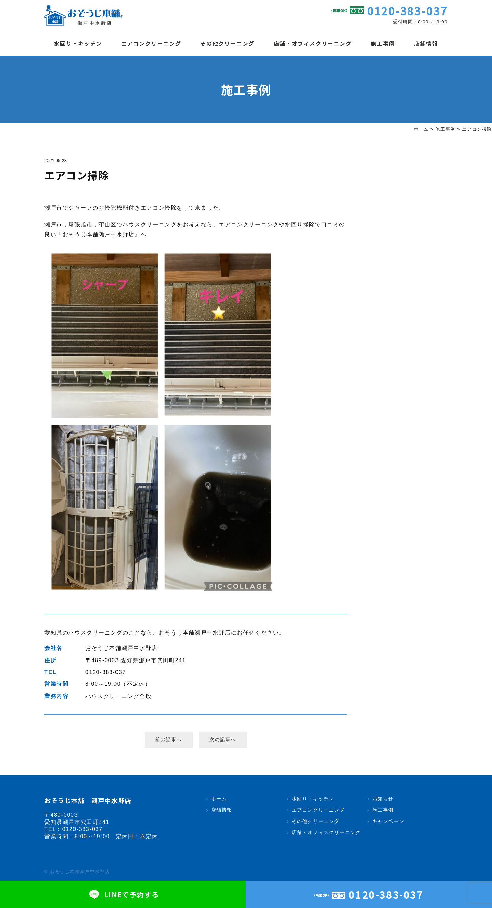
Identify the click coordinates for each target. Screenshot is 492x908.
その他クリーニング (227, 43)
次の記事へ (222, 739)
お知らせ (383, 798)
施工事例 (383, 43)
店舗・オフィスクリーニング (313, 43)
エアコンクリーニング (151, 43)
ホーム (219, 798)
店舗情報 (426, 43)
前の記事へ (168, 739)
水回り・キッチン (78, 43)
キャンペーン (388, 821)
